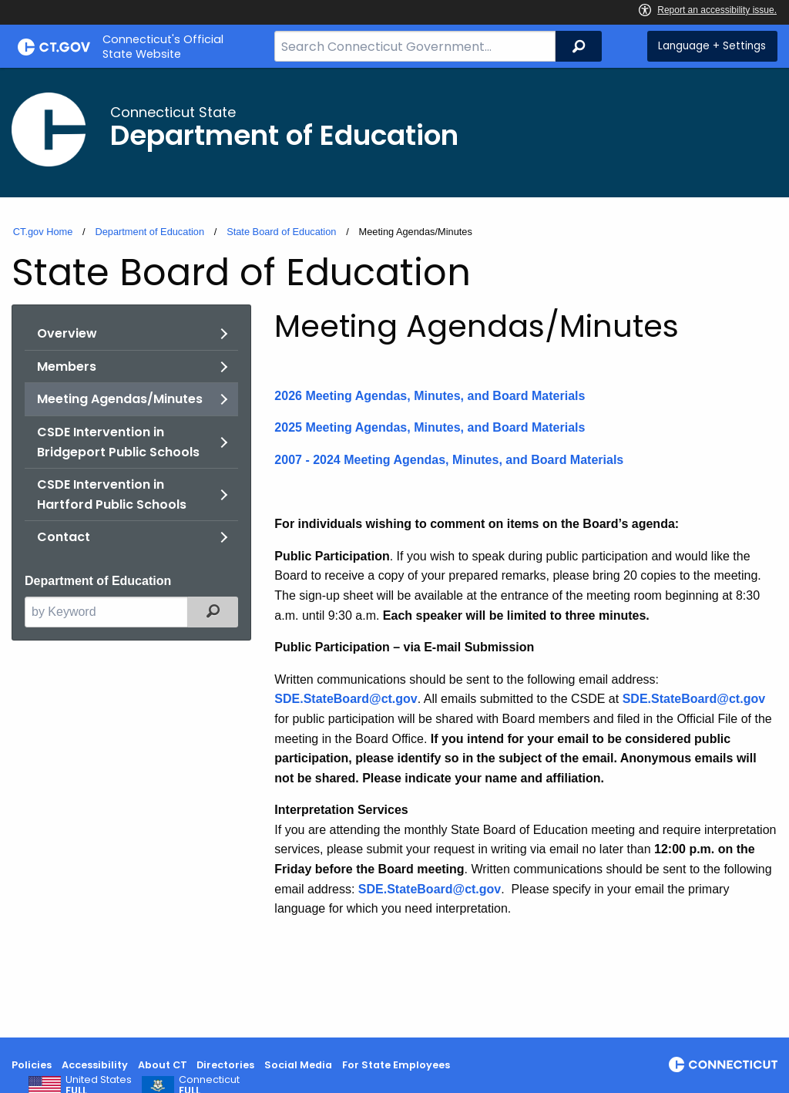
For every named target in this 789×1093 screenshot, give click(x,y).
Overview (67, 333)
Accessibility (95, 1064)
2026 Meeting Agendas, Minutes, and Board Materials (429, 395)
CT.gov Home (43, 231)
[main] (394, 553)
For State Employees (396, 1064)
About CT (162, 1064)
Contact (63, 537)
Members (66, 366)
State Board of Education (281, 231)
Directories (225, 1064)
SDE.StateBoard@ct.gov (429, 889)
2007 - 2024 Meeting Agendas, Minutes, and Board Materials (448, 459)
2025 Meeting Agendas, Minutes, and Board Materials (429, 427)
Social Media (298, 1064)
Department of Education (149, 231)
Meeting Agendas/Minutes (120, 399)
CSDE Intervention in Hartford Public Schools (111, 494)
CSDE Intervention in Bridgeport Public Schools (118, 442)
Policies (32, 1064)
